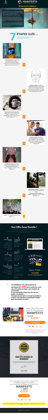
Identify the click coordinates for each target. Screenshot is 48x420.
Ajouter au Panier (33, 322)
